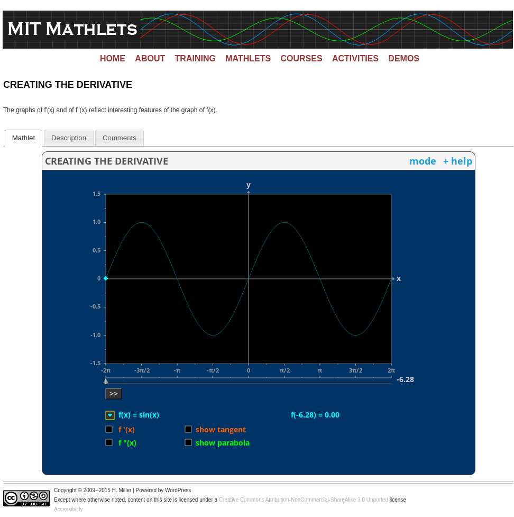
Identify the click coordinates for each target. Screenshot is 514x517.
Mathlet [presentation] (23, 138)
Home (112, 58)
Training (195, 58)
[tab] (24, 138)
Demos (403, 58)
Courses (302, 58)
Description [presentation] (68, 138)
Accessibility (68, 509)
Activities (355, 58)
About (150, 58)
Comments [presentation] (119, 138)
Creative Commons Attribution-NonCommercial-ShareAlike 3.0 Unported (303, 500)
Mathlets (248, 58)
